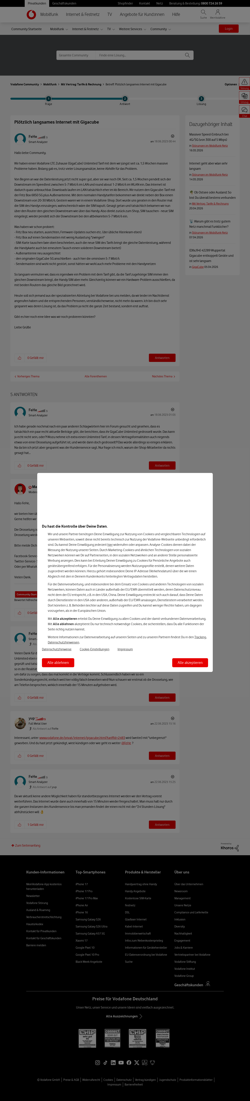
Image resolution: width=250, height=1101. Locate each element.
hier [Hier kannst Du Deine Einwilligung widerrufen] (110, 545)
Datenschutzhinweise (57, 649)
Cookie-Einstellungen (94, 649)
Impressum (125, 649)
